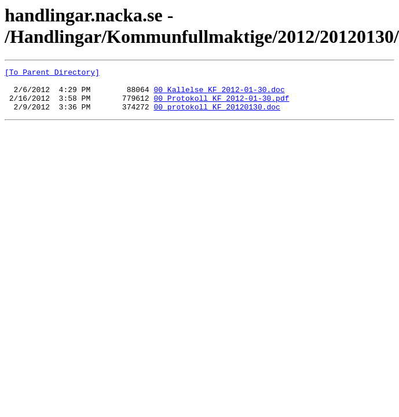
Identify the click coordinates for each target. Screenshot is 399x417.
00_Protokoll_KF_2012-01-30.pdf (221, 105)
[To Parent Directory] (52, 73)
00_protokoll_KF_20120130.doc (216, 115)
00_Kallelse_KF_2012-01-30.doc (218, 94)
